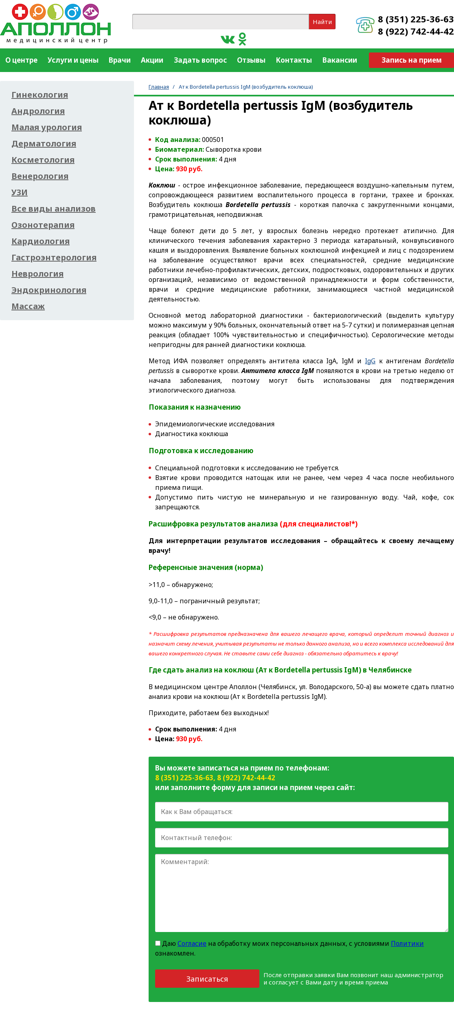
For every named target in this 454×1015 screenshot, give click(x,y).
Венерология (39, 176)
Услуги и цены (73, 60)
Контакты (294, 60)
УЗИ (19, 192)
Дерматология (43, 144)
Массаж (28, 306)
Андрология (38, 111)
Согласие (192, 943)
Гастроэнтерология (54, 257)
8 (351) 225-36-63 (416, 19)
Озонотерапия (43, 225)
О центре (21, 60)
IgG (370, 360)
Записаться (207, 979)
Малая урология (46, 127)
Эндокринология (48, 290)
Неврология (37, 274)
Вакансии (339, 60)
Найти (322, 21)
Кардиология (40, 241)
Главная (159, 86)
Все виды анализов (53, 209)
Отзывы (251, 60)
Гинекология (39, 95)
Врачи (120, 60)
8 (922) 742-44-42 (416, 31)
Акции (152, 60)
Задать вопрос (200, 60)
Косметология (43, 160)
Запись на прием (412, 60)
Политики (407, 943)
